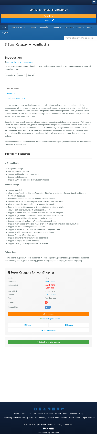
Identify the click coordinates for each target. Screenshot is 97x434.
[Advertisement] (24, 365)
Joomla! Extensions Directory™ (48, 9)
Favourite (10, 75)
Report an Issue (88, 418)
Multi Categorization (25, 62)
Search (33, 27)
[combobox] (80, 38)
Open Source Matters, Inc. (46, 424)
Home (4, 27)
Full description (13, 88)
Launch (48, 20)
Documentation (48, 330)
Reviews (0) (11, 93)
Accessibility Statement (12, 418)
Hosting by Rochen (48, 433)
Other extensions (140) (16, 98)
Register (5, 33)
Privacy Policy (27, 418)
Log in (89, 27)
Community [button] (44, 27)
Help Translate (74, 418)
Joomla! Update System (51, 319)
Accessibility (11, 62)
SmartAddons (50, 282)
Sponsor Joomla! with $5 (57, 418)
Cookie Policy (40, 418)
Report (21, 75)
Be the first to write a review (48, 342)
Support (69, 325)
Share (30, 75)
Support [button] (57, 27)
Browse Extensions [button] (18, 27)
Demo (27, 325)
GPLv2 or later (50, 295)
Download (48, 16)
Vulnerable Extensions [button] (74, 27)
